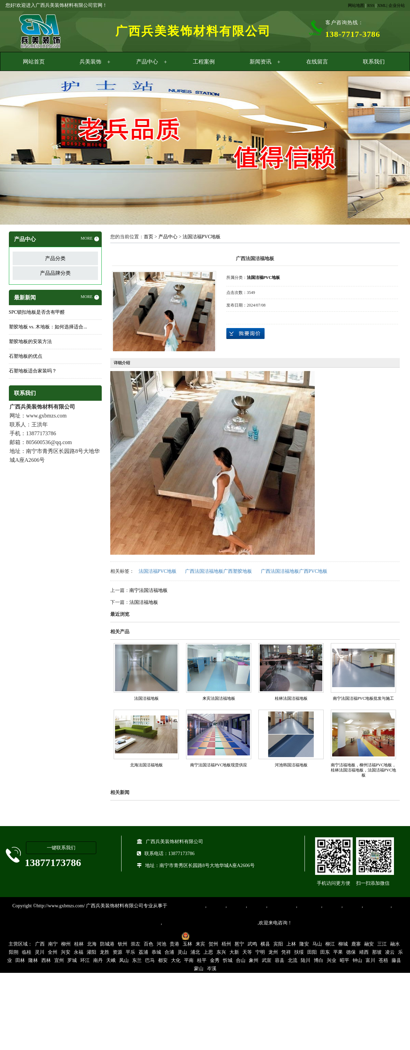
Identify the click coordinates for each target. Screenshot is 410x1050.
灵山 (182, 952)
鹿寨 (356, 944)
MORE (90, 238)
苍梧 (383, 960)
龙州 (273, 952)
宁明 (260, 952)
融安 (369, 944)
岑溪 (211, 968)
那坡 (377, 952)
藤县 (396, 960)
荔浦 (143, 952)
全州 (52, 952)
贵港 (174, 944)
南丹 (98, 960)
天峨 (111, 960)
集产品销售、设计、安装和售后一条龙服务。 (210, 922)
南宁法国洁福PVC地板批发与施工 (363, 698)
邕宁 (239, 944)
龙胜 (104, 952)
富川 (370, 960)
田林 (20, 960)
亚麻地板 (331, 905)
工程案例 (204, 62)
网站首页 (34, 62)
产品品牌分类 (55, 273)
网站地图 (356, 5)
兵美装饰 (90, 62)
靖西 (364, 952)
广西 (40, 944)
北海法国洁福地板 (146, 765)
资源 (117, 952)
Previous (22, 148)
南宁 (53, 944)
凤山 (124, 960)
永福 (78, 952)
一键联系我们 (61, 847)
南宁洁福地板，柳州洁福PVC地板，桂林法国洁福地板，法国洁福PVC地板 (363, 770)
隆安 (304, 944)
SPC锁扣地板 (377, 905)
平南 (189, 960)
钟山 (357, 960)
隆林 (33, 960)
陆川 (305, 960)
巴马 (150, 960)
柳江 (330, 944)
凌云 (390, 952)
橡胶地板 (236, 905)
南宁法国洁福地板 (148, 590)
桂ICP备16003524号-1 (154, 935)
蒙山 (198, 968)
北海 (92, 944)
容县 (279, 960)
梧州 (226, 944)
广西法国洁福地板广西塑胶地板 (218, 571)
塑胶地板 (216, 905)
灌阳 (91, 952)
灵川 (39, 952)
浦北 (195, 952)
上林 (291, 944)
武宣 (266, 960)
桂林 (79, 944)
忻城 (227, 960)
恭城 (156, 952)
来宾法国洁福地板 (218, 698)
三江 (382, 944)
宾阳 (278, 944)
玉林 (187, 944)
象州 (253, 960)
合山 (240, 960)
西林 (46, 960)
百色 (148, 944)
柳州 (66, 944)
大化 (176, 960)
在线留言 (317, 62)
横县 (265, 944)
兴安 (65, 952)
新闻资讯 (260, 62)
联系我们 (374, 62)
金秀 (215, 960)
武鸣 (252, 944)
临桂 (26, 952)
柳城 (343, 944)
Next (387, 148)
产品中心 (147, 62)
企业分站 (396, 5)
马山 (317, 944)
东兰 (137, 960)
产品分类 (55, 258)
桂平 (202, 960)
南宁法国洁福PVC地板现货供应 (218, 765)
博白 (318, 960)
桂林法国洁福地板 (291, 698)
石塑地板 (352, 905)
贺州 (213, 944)
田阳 (312, 952)
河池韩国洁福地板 (291, 765)
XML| (382, 5)
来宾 (200, 944)
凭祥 (286, 952)
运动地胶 (256, 905)
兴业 (331, 960)
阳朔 (13, 952)
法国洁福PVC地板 (202, 236)
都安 (163, 960)
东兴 (221, 952)
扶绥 (299, 952)
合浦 (169, 952)
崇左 (135, 944)
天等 (247, 952)
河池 (161, 944)
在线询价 (245, 333)
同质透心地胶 (281, 905)
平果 (338, 952)
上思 (208, 952)
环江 (85, 960)
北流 (292, 960)
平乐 (130, 952)
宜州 (59, 960)
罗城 (72, 960)
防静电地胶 (309, 905)
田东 (325, 952)
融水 (395, 944)
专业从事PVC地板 (186, 905)
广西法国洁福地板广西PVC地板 (294, 571)
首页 (148, 236)
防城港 (107, 944)
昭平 (344, 960)
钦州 (122, 944)
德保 (351, 952)
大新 (234, 952)
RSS (370, 5)
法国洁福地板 (143, 602)
